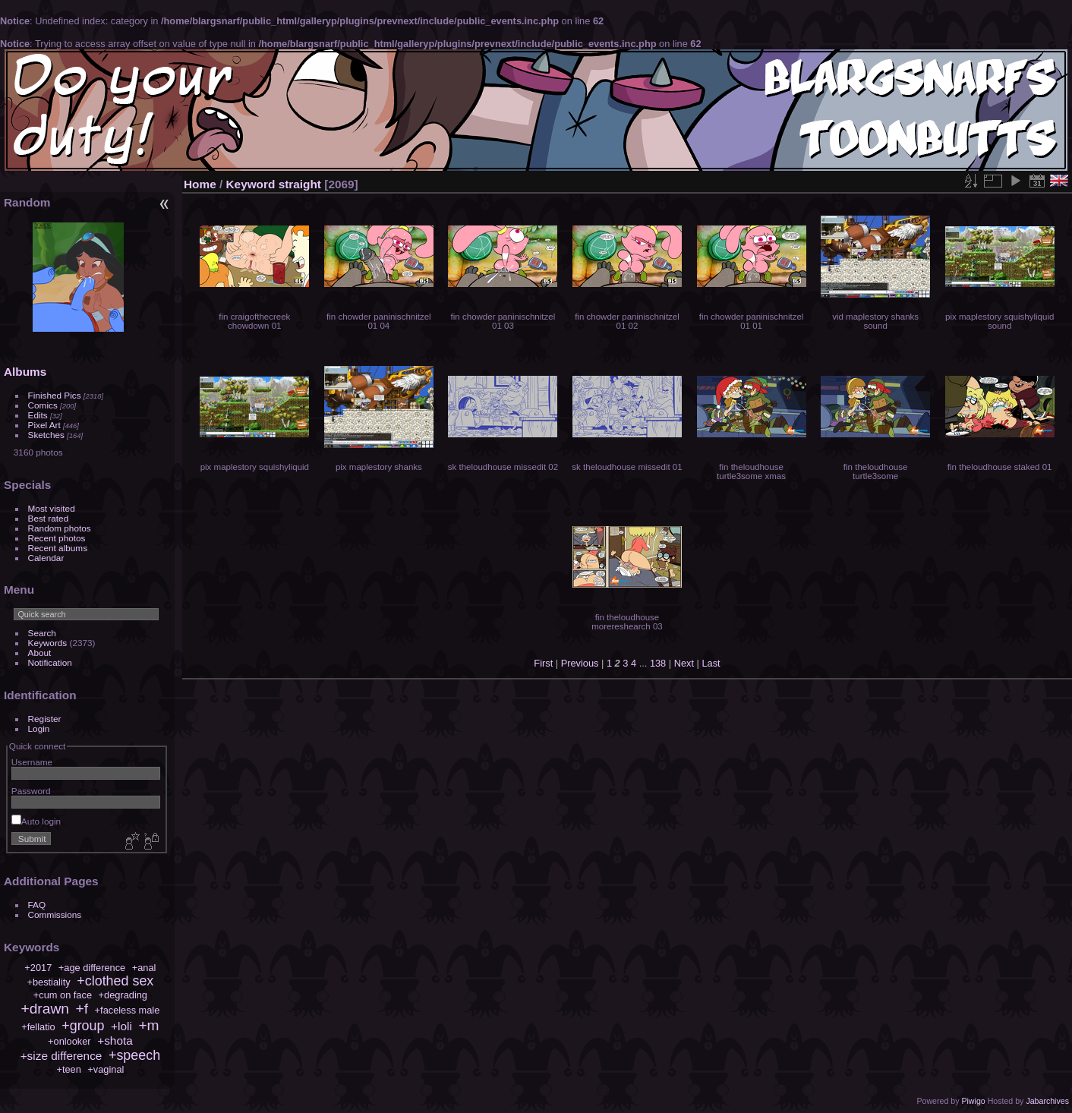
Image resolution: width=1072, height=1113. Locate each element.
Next (684, 663)
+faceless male (127, 1010)
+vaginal (105, 1069)
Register (44, 719)
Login (39, 728)
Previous (580, 663)
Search (42, 633)
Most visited (51, 508)
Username (31, 762)
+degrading (123, 995)
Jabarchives (1047, 1100)
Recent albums (57, 548)
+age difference (91, 967)
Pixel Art (44, 425)
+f (82, 1009)
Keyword (251, 184)
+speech (134, 1055)
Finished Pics (54, 395)
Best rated (48, 518)
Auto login (36, 821)
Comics (43, 405)
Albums (25, 371)
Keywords (48, 643)
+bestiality (48, 982)
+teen (68, 1069)
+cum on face (62, 995)
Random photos (59, 528)
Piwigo (973, 1100)
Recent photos (57, 538)
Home (200, 184)
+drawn (44, 1009)
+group (82, 1025)
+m (148, 1025)
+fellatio (38, 1027)
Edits (38, 415)
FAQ (37, 905)
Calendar (46, 558)
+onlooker (69, 1041)
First (543, 663)
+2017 (38, 967)
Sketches (46, 435)
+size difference (61, 1055)
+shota (115, 1040)
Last (711, 663)
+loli (121, 1026)
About (40, 652)
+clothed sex (115, 980)
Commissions (55, 914)
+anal (144, 967)
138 (658, 663)
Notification (50, 662)
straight (300, 184)
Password (31, 791)
